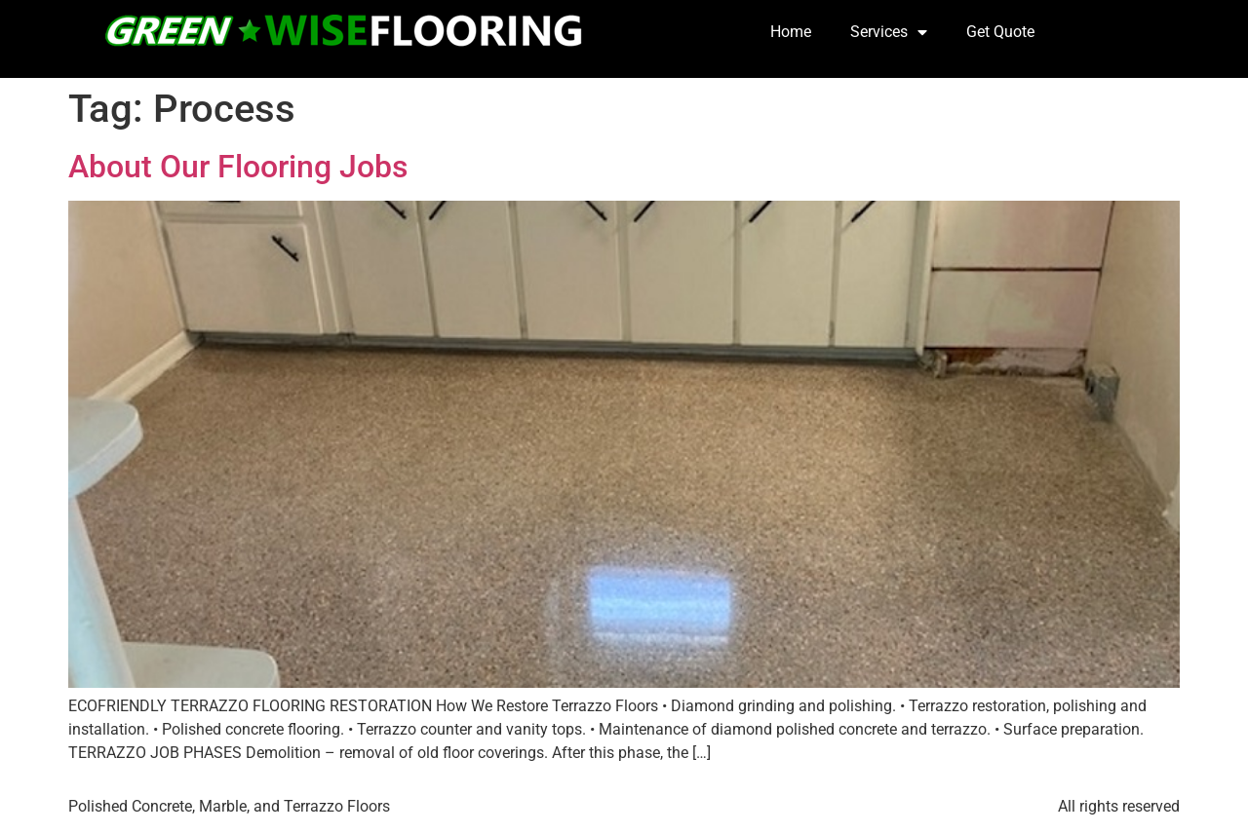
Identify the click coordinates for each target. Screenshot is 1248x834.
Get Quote (1000, 31)
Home (790, 31)
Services (888, 32)
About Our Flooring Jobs (238, 166)
